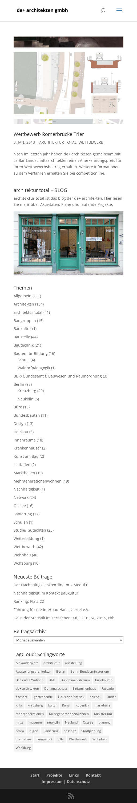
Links (74, 775)
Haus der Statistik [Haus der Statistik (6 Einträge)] (71, 696)
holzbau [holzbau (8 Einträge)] (95, 696)
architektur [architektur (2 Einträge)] (51, 663)
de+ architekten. (88, 198)
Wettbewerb (91, 142)
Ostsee (20, 505)
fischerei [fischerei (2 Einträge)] (22, 696)
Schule (24, 359)
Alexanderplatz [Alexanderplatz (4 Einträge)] (27, 663)
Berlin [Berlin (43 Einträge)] (60, 671)
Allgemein (22, 295)
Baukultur (22, 328)
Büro (18, 406)
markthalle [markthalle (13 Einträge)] (102, 705)
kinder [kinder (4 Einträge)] (111, 696)
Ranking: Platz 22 (29, 601)
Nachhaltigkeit (26, 489)
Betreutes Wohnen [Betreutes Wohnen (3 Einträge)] (29, 680)
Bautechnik (24, 345)
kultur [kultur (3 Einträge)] (52, 705)
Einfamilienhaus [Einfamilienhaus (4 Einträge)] (84, 688)
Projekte (54, 775)
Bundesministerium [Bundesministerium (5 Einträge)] (75, 680)
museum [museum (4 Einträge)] (35, 722)
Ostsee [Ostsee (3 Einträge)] (88, 722)
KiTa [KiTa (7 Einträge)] (19, 705)
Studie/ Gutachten (30, 530)
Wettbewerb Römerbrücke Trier (49, 134)
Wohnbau (22, 554)
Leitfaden (22, 464)
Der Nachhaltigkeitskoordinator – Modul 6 (51, 584)
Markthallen (24, 472)
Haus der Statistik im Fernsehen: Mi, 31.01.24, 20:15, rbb (64, 617)
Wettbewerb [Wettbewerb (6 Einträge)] (78, 739)
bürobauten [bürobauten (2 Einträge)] (103, 680)
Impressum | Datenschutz (66, 781)
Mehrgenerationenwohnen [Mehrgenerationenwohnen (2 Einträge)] (69, 714)
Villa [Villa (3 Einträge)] (61, 739)
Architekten (24, 304)
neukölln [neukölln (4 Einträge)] (53, 722)
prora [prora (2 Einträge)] (20, 731)
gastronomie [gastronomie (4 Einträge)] (43, 696)
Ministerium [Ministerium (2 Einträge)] (103, 714)
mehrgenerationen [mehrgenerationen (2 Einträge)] (30, 714)
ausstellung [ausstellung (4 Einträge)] (73, 663)
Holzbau (21, 431)
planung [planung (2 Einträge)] (105, 722)
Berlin (19, 384)
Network (21, 497)
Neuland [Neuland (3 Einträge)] (71, 722)
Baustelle (22, 336)
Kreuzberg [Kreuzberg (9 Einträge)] (35, 705)
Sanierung (23, 513)
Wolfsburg (23, 563)
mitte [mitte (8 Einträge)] (19, 722)
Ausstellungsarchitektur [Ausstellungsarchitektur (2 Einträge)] (33, 671)
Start (34, 775)
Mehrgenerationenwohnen (38, 481)
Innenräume (25, 440)
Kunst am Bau (26, 456)
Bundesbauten (27, 415)
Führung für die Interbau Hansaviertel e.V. (51, 609)
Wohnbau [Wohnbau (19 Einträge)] (99, 739)
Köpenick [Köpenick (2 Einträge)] (82, 705)
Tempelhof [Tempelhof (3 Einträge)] (44, 739)
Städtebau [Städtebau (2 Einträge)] (23, 739)
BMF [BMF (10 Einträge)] (52, 680)
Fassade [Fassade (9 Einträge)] (108, 688)
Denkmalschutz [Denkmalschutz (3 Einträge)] (55, 688)
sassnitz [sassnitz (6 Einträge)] (70, 731)
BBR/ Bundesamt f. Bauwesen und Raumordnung (58, 376)
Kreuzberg (27, 390)
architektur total (57, 142)
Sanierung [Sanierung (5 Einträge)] (51, 731)
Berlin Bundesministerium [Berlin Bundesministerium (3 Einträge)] (89, 671)
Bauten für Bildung (31, 353)
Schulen (21, 522)
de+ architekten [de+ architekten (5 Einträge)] (27, 688)
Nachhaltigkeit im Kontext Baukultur (46, 593)
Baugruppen (25, 320)
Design (20, 423)
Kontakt (93, 775)
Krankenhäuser (27, 448)
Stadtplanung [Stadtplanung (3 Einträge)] (91, 731)
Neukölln (26, 399)
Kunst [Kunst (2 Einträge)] (66, 705)
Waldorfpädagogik (34, 367)
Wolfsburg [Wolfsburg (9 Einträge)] (23, 747)
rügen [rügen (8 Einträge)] (33, 731)
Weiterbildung (26, 538)
